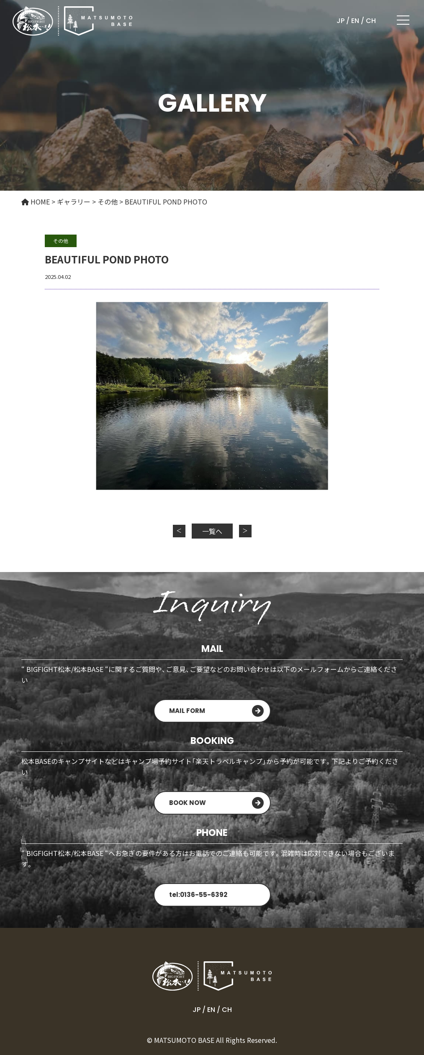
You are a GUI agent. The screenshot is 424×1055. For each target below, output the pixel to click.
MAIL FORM (187, 710)
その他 (60, 240)
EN (355, 21)
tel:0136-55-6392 (198, 894)
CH (371, 21)
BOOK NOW (187, 802)
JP (340, 21)
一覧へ (212, 531)
